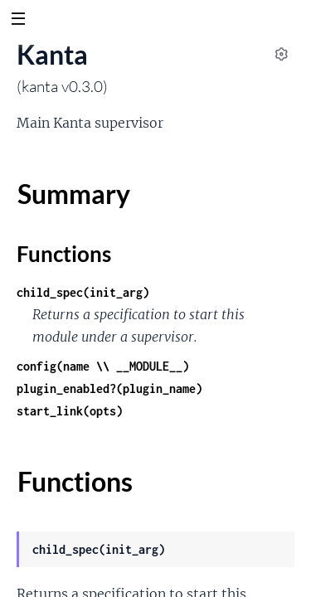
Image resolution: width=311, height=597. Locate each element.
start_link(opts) (70, 411)
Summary (73, 193)
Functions (64, 253)
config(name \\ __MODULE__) (103, 366)
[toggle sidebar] (18, 20)
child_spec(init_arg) (83, 292)
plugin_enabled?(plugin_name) (109, 388)
